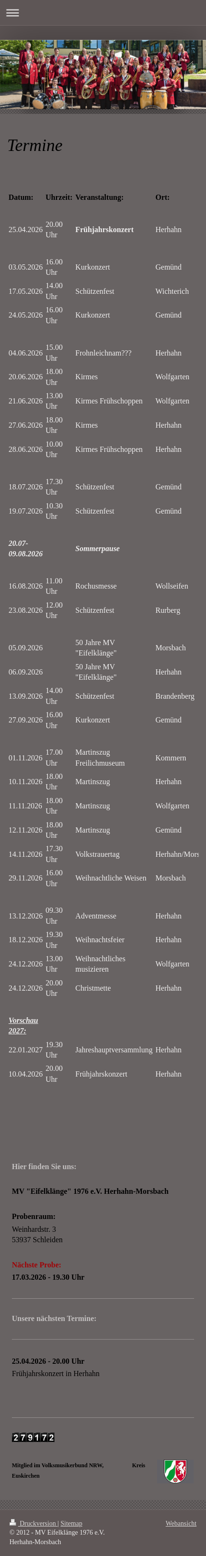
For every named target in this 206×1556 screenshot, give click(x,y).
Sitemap (72, 1523)
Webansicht (181, 1523)
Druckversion (33, 1523)
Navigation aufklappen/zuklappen (103, 12)
